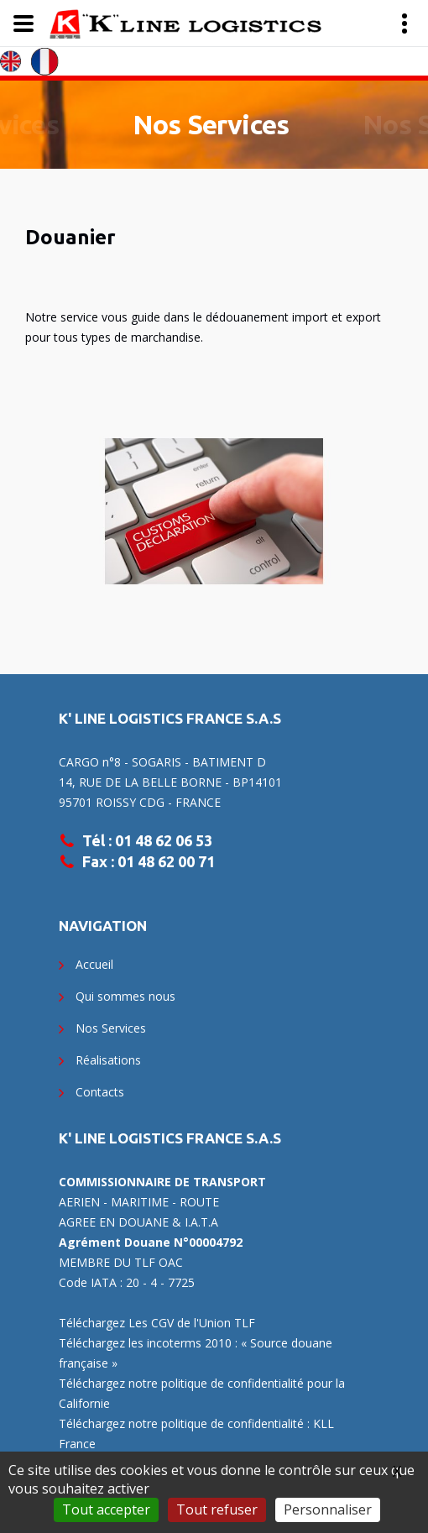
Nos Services (211, 124)
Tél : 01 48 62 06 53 (147, 840)
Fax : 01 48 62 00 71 (148, 861)
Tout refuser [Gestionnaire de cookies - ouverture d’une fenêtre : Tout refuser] (217, 1509)
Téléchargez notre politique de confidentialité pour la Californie (202, 1393)
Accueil (94, 964)
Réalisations (108, 1060)
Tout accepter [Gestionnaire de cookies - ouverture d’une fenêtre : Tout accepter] (106, 1509)
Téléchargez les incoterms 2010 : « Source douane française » (195, 1353)
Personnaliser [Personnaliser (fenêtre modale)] (328, 1509)
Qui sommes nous (125, 996)
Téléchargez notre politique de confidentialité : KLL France (196, 1433)
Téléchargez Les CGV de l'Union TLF (157, 1323)
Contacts (100, 1092)
